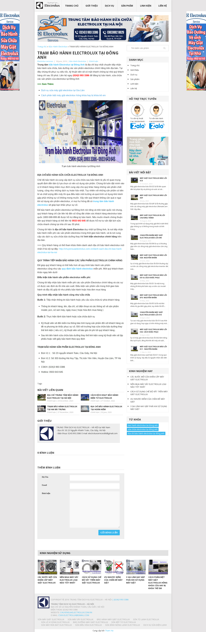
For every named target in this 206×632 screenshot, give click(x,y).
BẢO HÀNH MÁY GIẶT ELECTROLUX (113, 619)
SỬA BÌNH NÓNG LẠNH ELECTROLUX (122, 625)
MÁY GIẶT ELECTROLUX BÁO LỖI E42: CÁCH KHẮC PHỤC (153, 330)
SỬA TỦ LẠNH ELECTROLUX (146, 619)
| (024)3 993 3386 (120, 599)
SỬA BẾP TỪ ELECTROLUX (123, 622)
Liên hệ (162, 5)
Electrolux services (45, 61)
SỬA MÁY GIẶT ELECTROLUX (51, 619)
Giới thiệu (92, 5)
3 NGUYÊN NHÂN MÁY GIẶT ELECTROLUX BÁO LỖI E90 (151, 236)
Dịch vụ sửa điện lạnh (155, 625)
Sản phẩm (127, 5)
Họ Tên (45, 477)
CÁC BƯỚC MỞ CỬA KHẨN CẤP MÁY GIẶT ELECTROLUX (147, 378)
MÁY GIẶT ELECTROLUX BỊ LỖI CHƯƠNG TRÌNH (152, 216)
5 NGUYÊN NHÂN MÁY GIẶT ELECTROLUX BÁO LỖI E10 (151, 313)
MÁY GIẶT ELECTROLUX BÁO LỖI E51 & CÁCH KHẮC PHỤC (153, 276)
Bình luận (46, 493)
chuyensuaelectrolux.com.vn (76, 612)
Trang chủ (71, 5)
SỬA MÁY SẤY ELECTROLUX (80, 619)
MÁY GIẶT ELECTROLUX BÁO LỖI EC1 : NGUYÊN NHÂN (153, 347)
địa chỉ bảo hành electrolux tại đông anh (146, 433)
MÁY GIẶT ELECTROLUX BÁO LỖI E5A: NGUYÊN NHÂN (153, 256)
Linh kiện (145, 5)
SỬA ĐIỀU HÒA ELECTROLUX (88, 625)
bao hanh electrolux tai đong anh (143, 425)
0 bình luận (93, 61)
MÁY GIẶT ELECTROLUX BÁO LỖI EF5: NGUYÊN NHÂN (153, 296)
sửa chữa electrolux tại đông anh (143, 429)
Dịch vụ (109, 5)
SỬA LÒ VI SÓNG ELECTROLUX (55, 622)
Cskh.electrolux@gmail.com (73, 615)
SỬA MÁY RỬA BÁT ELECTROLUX (56, 625)
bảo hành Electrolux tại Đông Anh (67, 64)
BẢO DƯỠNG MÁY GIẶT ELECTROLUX (90, 622)
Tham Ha (109, 630)
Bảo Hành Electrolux (58, 46)
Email (44, 485)
